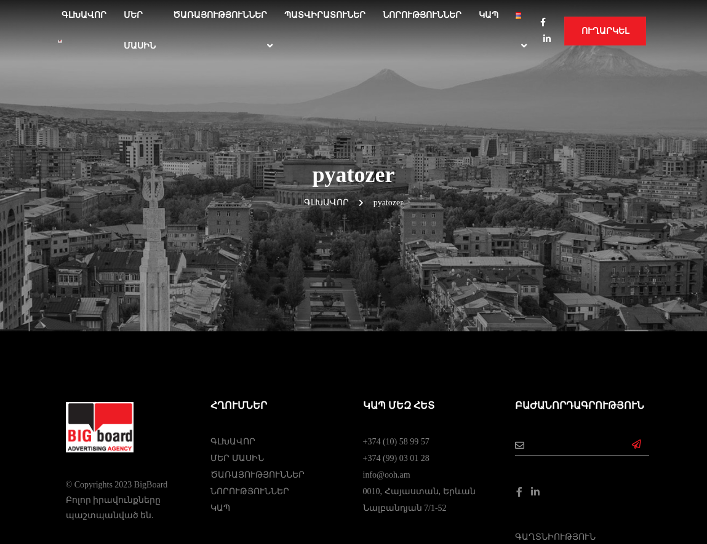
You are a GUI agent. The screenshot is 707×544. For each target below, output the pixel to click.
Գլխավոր (84, 15)
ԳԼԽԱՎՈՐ (232, 318)
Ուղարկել (605, 31)
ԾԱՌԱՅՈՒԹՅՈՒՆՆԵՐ (220, 15)
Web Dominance (353, 508)
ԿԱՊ (488, 15)
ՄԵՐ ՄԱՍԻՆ (140, 30)
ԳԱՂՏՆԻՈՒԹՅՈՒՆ (555, 414)
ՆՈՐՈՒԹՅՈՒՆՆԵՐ (422, 15)
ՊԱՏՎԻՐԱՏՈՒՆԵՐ (324, 15)
